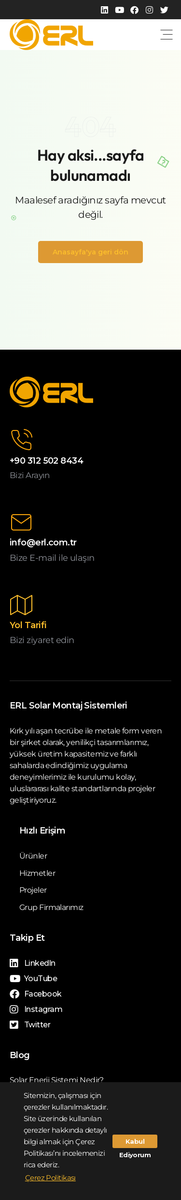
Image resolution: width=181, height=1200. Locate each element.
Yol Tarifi (28, 625)
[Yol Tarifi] (21, 605)
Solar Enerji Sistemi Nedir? (57, 1080)
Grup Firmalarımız (51, 907)
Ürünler (33, 855)
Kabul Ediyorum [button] (135, 1142)
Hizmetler (37, 873)
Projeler (33, 890)
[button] (166, 34)
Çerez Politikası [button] (50, 1177)
